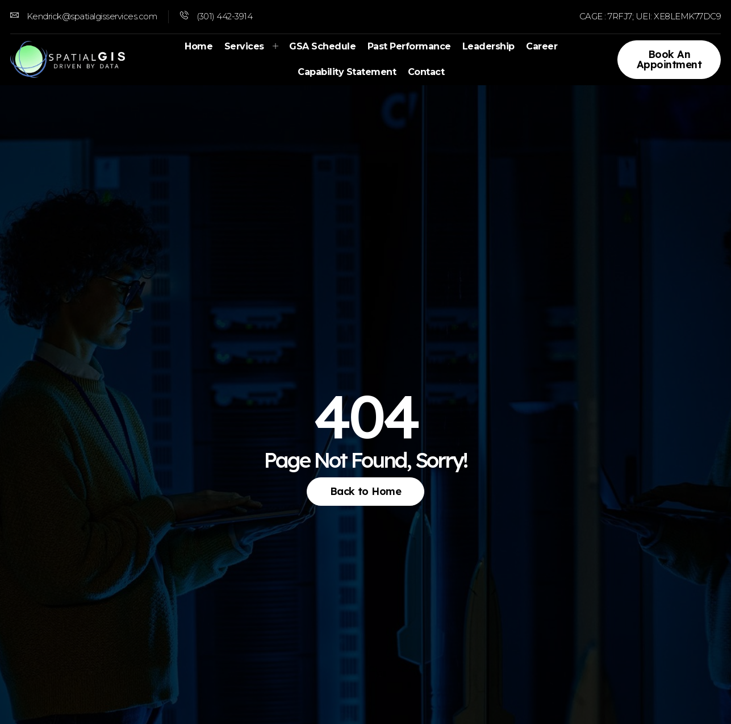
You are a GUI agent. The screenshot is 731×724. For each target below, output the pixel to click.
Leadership (488, 46)
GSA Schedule (323, 46)
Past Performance (409, 46)
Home (199, 46)
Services (251, 46)
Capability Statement (347, 71)
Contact (426, 71)
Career (541, 46)
